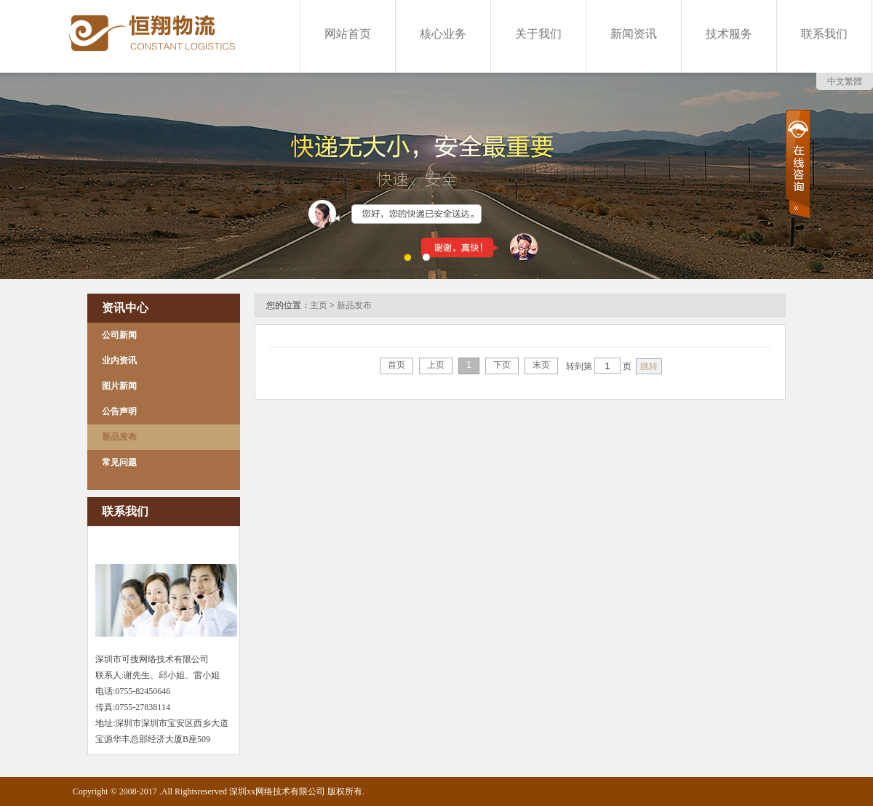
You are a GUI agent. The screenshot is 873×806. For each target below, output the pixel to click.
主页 (318, 305)
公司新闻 (119, 335)
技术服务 (729, 34)
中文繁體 (844, 81)
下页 (502, 365)
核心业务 (443, 34)
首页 (396, 365)
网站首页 (347, 34)
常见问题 (119, 462)
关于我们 (538, 34)
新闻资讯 (633, 34)
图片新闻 (119, 386)
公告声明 (119, 411)
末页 (541, 365)
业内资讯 (119, 360)
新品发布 (119, 437)
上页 (436, 365)
